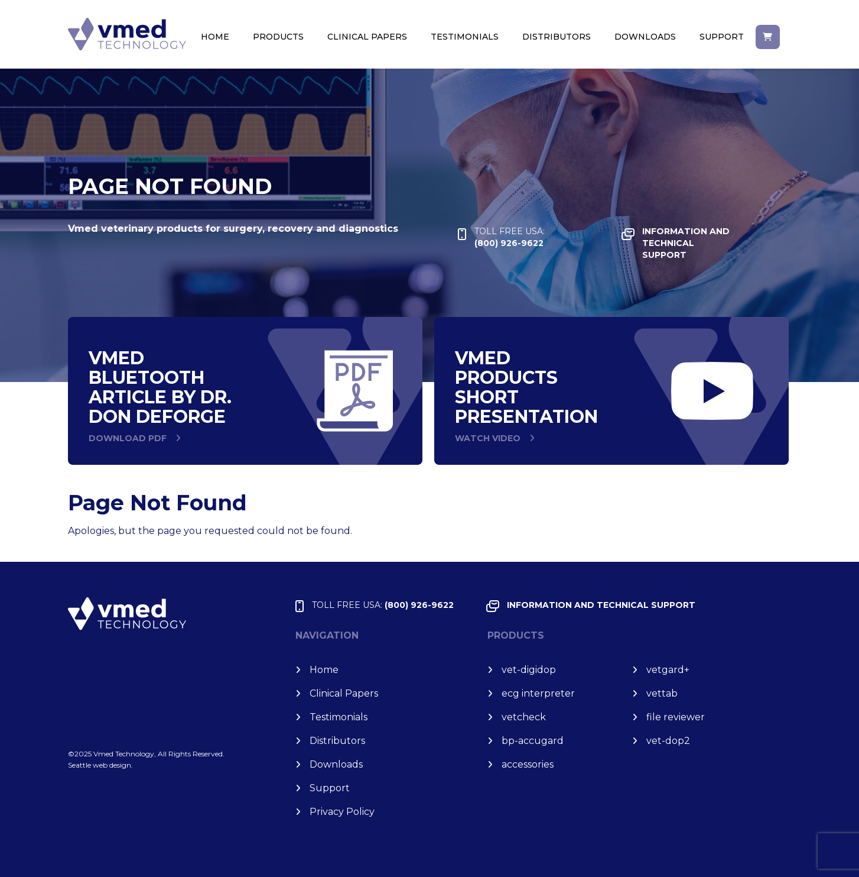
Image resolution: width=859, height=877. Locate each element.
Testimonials (465, 36)
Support (721, 36)
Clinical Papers (367, 36)
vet (667, 669)
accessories (528, 764)
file (675, 717)
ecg (538, 693)
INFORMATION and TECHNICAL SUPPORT (686, 243)
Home (215, 36)
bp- (533, 740)
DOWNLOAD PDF (128, 438)
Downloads (645, 36)
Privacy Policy (342, 811)
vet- (529, 669)
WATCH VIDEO (487, 438)
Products (278, 36)
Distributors (556, 36)
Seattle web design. (100, 765)
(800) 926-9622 (509, 236)
